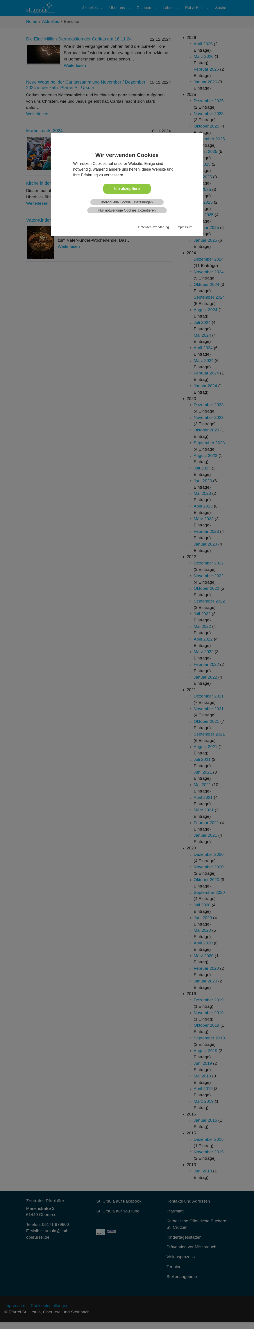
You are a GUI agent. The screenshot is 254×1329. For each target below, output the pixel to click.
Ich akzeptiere (127, 188)
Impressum (184, 227)
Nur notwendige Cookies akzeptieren (127, 210)
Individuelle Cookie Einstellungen (127, 202)
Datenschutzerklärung (153, 227)
